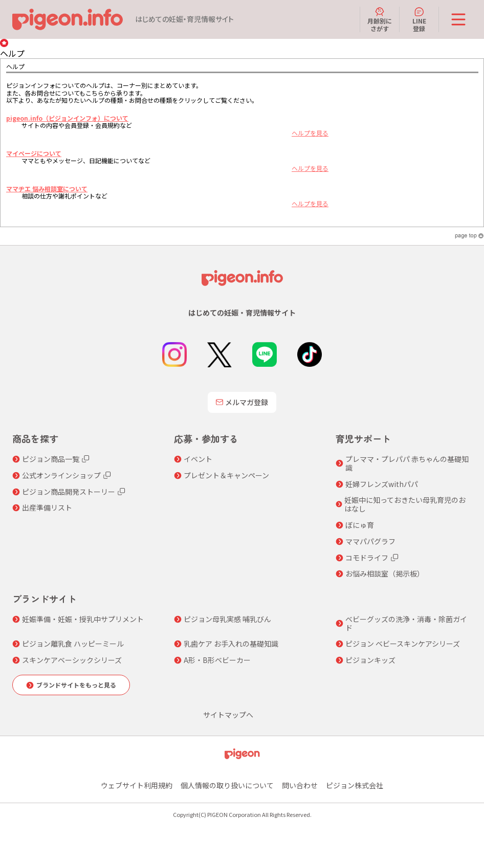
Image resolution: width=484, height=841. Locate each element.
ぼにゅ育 (359, 525)
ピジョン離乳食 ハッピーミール (73, 643)
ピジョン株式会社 (354, 785)
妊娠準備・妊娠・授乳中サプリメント (83, 619)
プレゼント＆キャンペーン (226, 475)
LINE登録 (419, 19)
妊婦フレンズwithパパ (381, 484)
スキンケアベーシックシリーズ (72, 660)
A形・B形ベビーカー (217, 660)
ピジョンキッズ (370, 660)
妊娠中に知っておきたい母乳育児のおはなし (405, 504)
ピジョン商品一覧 (50, 459)
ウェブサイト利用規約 (136, 785)
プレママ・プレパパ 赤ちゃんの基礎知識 (407, 463)
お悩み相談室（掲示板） (384, 573)
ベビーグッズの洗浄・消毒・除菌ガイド (406, 623)
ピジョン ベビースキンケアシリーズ (402, 643)
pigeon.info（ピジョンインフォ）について (67, 118)
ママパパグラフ (370, 541)
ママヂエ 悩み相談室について (46, 188)
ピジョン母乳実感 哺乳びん (227, 619)
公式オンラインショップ (61, 475)
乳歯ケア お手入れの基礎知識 (231, 643)
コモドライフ (366, 558)
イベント (198, 459)
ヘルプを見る (310, 132)
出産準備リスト (47, 507)
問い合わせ (300, 785)
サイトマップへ (228, 715)
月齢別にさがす (379, 19)
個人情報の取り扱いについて (227, 785)
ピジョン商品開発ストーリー (68, 492)
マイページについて (33, 153)
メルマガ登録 (242, 402)
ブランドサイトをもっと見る (76, 684)
